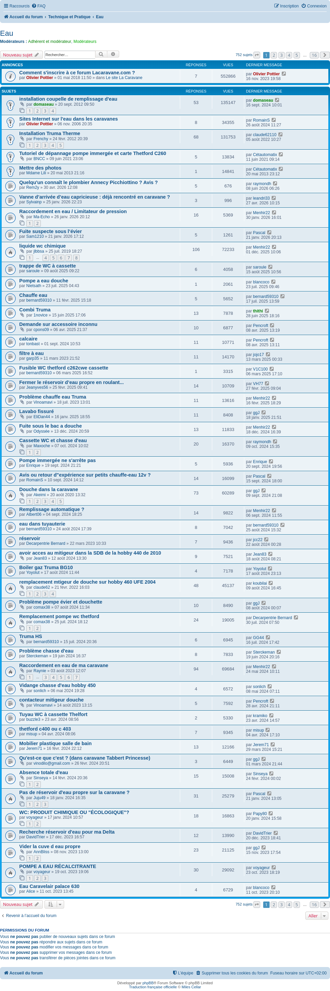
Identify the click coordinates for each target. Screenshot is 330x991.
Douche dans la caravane (48, 489)
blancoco (261, 282)
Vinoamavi (42, 402)
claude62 (41, 587)
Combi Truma (35, 309)
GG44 (258, 637)
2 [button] (274, 55)
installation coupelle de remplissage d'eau (68, 99)
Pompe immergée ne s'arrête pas (57, 460)
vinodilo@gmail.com (51, 763)
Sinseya (40, 778)
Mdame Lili (36, 173)
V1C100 (260, 369)
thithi (258, 311)
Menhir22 (261, 212)
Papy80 (260, 813)
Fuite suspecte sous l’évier (50, 231)
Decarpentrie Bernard (45, 543)
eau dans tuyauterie (42, 524)
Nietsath (33, 285)
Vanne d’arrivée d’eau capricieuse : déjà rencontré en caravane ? (94, 197)
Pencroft (260, 325)
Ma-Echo (41, 216)
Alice (30, 891)
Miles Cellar (191, 987)
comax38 (41, 607)
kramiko (260, 715)
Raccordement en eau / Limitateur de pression (73, 211)
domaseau (43, 104)
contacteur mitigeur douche (51, 700)
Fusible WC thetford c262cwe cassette (63, 368)
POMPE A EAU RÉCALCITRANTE (57, 866)
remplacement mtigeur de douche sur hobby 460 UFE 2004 (87, 582)
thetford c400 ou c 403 (45, 729)
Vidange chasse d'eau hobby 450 (57, 685)
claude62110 (264, 134)
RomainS (261, 120)
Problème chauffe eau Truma (52, 397)
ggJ (256, 412)
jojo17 (258, 354)
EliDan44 (41, 416)
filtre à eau (31, 353)
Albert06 (34, 514)
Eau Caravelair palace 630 (49, 886)
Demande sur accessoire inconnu (58, 324)
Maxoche (41, 445)
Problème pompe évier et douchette (60, 602)
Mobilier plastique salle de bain (55, 743)
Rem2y (32, 187)
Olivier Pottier (39, 77)
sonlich (39, 690)
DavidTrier (35, 837)
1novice (40, 315)
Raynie (39, 670)
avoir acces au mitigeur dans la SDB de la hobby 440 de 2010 (90, 553)
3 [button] (281, 55)
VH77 (258, 383)
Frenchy (40, 138)
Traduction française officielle (153, 987)
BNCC (39, 158)
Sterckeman (37, 656)
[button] (256, 55)
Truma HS (30, 636)
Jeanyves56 (37, 387)
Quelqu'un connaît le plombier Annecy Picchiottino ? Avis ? (88, 182)
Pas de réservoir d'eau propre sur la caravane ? (74, 792)
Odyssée (41, 431)
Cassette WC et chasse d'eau (53, 440)
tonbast (33, 343)
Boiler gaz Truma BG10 (46, 567)
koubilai (260, 583)
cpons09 (41, 329)
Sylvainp (34, 202)
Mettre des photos (40, 168)
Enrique (33, 465)
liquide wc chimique (42, 246)
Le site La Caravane (124, 77)
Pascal (259, 232)
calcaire (28, 338)
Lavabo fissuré (36, 411)
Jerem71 (34, 748)
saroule (33, 271)
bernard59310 (39, 300)
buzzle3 (33, 719)
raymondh (262, 183)
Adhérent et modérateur (49, 41)
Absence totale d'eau (43, 772)
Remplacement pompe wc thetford (59, 616)
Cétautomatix (265, 154)
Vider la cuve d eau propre (49, 846)
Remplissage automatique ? (51, 509)
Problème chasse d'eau (46, 651)
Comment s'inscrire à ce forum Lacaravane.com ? (77, 72)
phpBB (148, 983)
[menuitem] (38, 6)
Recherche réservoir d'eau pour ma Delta (67, 832)
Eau (6, 33)
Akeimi (39, 494)
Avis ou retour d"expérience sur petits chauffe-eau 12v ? (85, 475)
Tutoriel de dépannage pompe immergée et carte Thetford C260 (92, 153)
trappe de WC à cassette (47, 266)
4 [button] (289, 55)
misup (31, 734)
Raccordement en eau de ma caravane (63, 665)
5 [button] (297, 55)
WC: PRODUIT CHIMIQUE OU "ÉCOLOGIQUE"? (74, 812)
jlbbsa (38, 251)
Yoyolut (32, 572)
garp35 (32, 358)
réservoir (29, 538)
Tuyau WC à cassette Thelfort (53, 714)
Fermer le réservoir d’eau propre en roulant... (71, 382)
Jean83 (40, 558)
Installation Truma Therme (49, 133)
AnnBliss (41, 851)
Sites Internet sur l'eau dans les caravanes (68, 119)
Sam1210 (35, 236)
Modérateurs (85, 41)
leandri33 (261, 198)
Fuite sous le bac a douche (50, 426)
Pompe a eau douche (43, 280)
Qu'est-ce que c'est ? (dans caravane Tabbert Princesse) (84, 758)
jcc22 (258, 539)
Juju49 (39, 797)
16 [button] (314, 55)
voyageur (34, 817)
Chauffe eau (33, 295)
